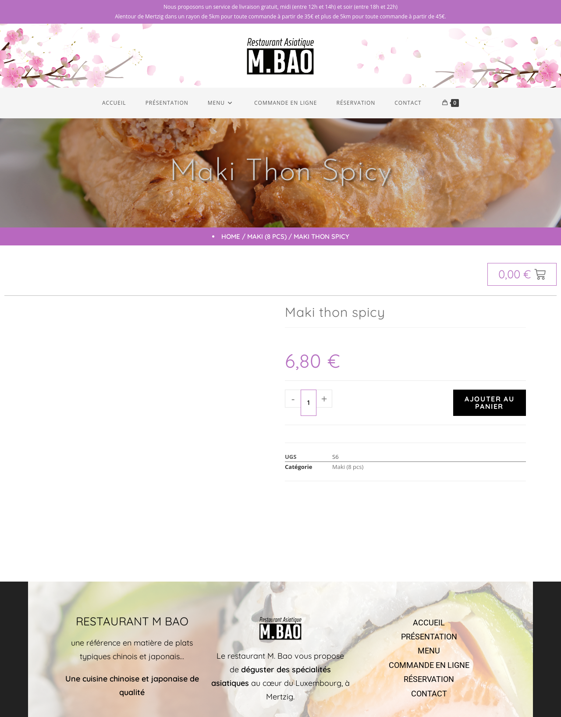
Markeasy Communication (325, 692)
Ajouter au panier (489, 404)
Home (230, 238)
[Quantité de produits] (308, 404)
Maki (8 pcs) (267, 238)
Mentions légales (381, 692)
